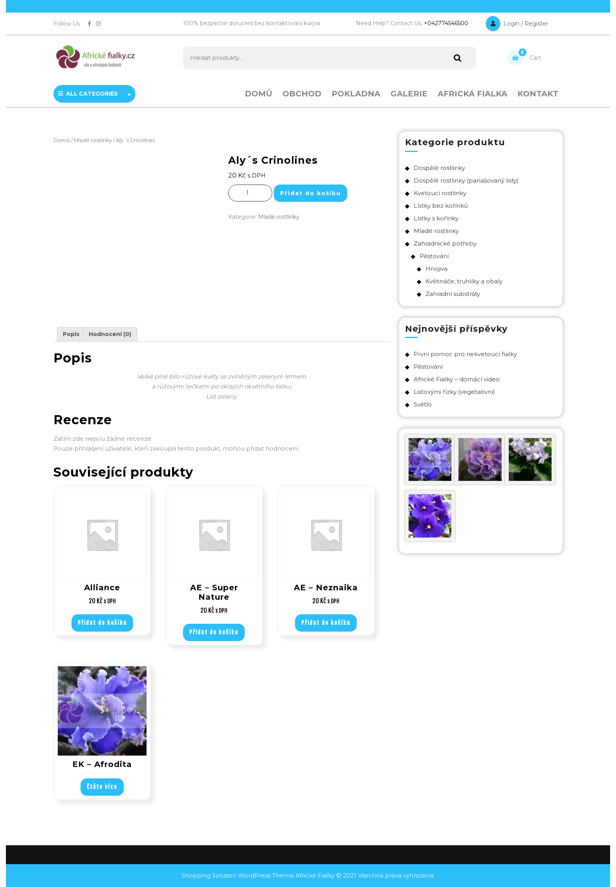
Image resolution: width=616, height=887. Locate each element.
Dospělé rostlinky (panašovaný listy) (466, 180)
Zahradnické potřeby (445, 243)
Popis (71, 334)
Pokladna (356, 93)
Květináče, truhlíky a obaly (463, 281)
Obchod (301, 93)
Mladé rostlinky (93, 140)
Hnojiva (436, 268)
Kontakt (537, 93)
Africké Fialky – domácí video (457, 379)
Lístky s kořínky (436, 218)
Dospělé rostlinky (439, 168)
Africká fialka (472, 93)
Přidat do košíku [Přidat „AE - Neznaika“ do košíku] (325, 622)
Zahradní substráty (452, 294)
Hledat (456, 58)
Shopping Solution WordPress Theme (238, 875)
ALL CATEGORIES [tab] (94, 93)
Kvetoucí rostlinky (440, 193)
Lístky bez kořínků (441, 205)
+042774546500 (446, 23)
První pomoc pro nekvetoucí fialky (465, 354)
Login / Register (517, 23)
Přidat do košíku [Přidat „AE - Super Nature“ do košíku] (213, 632)
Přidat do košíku (310, 193)
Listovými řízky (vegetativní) (454, 391)
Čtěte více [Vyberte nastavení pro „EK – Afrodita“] (102, 787)
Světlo (423, 404)
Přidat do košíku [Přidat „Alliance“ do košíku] (102, 622)
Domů (258, 93)
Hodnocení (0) (110, 334)
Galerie (408, 93)
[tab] (71, 334)
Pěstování (434, 256)
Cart (524, 57)
